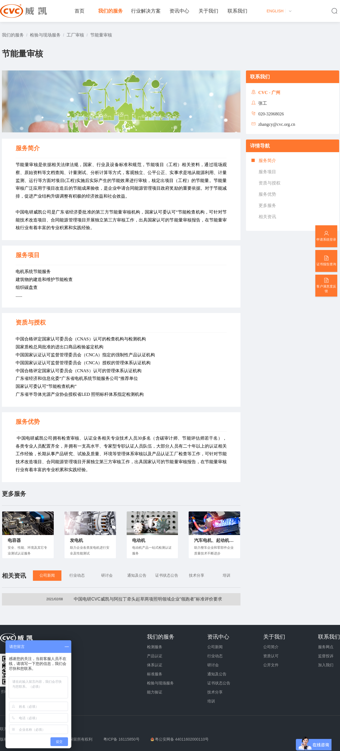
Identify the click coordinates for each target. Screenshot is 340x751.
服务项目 (267, 171)
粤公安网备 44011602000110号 (182, 739)
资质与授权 (269, 183)
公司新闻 (215, 647)
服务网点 (325, 647)
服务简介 (267, 160)
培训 (211, 701)
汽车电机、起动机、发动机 (214, 540)
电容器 (14, 540)
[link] (13, 35)
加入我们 (325, 665)
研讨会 (213, 665)
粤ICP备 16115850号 (121, 739)
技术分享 (215, 692)
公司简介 (271, 647)
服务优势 (267, 194)
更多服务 (267, 205)
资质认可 (271, 656)
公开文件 (271, 665)
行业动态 (215, 656)
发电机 (76, 540)
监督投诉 (325, 656)
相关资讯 (267, 216)
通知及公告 (216, 674)
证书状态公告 (218, 683)
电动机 (138, 540)
